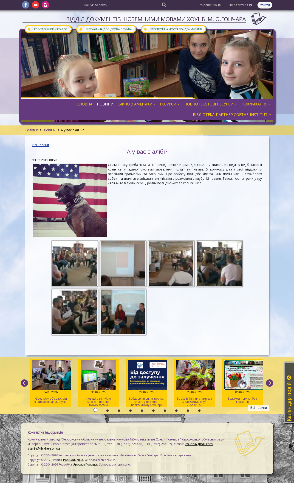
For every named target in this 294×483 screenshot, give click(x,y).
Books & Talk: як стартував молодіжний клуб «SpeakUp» (194, 383)
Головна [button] (83, 104)
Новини (50, 130)
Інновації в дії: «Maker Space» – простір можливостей (98, 383)
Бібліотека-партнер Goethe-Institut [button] (232, 114)
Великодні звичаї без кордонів (242, 382)
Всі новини (40, 145)
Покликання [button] (256, 104)
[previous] (24, 383)
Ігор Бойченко (73, 460)
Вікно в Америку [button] (136, 104)
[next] (269, 383)
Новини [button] (105, 104)
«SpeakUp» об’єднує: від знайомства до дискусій (50, 382)
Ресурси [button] (170, 104)
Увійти (265, 5)
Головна (32, 130)
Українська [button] (210, 5)
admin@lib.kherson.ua (44, 448)
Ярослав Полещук (85, 464)
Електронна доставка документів (173, 29)
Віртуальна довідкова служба (105, 29)
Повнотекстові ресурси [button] (210, 104)
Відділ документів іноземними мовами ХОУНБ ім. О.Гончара (156, 19)
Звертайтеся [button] (240, 5)
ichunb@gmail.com (199, 444)
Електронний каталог (47, 29)
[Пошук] (164, 4)
